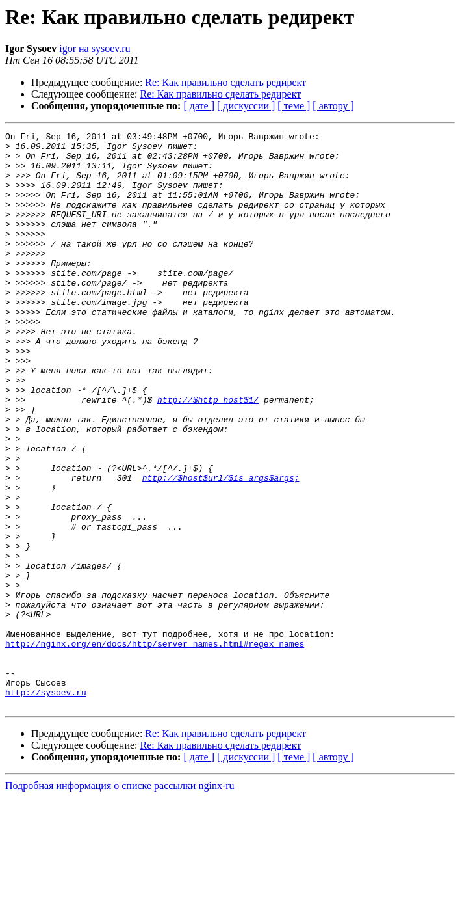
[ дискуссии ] (246, 105)
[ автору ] (333, 105)
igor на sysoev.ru (94, 48)
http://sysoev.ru (45, 805)
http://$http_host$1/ (208, 454)
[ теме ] (293, 105)
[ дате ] (198, 105)
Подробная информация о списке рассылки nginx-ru (120, 900)
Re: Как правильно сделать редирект (225, 82)
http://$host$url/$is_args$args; (221, 548)
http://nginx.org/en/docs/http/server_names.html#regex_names (154, 747)
